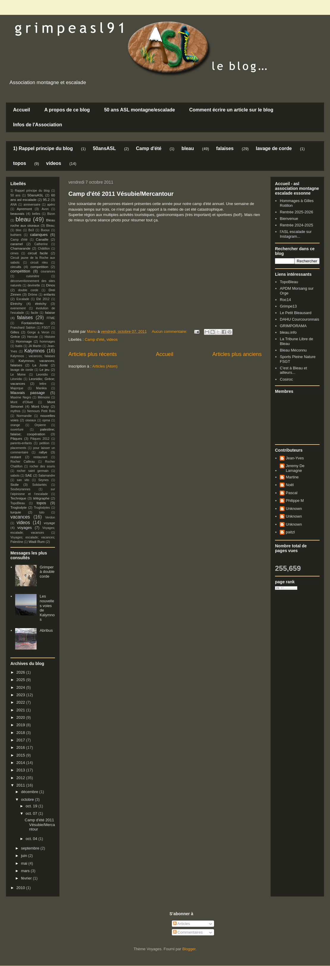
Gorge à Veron (38, 332)
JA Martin (34, 346)
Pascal (291, 493)
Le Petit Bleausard (295, 313)
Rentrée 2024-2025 (296, 225)
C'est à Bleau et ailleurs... (293, 370)
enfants (49, 294)
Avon (45, 209)
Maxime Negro (20, 397)
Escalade (22, 299)
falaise (50, 312)
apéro (51, 204)
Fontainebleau (32, 323)
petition (45, 443)
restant (15, 457)
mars (26, 871)
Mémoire (44, 397)
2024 (21, 687)
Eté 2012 (42, 299)
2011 (21, 785)
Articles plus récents (92, 354)
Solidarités (39, 484)
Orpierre (40, 425)
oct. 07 (32, 813)
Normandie (24, 415)
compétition (20, 271)
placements (18, 448)
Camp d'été (148, 148)
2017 (21, 740)
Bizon (51, 213)
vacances (20, 516)
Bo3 (31, 230)
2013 (21, 770)
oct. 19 (32, 806)
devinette (33, 285)
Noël (290, 485)
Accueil (21, 109)
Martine (292, 477)
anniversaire (31, 204)
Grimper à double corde (47, 572)
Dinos (50, 285)
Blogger (188, 949)
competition (39, 267)
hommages (47, 341)
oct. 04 (32, 838)
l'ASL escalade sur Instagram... (296, 234)
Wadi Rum (37, 541)
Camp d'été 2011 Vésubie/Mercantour (121, 193)
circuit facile (38, 253)
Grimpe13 (288, 306)
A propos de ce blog (67, 109)
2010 (21, 887)
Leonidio (42, 374)
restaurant (40, 457)
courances (48, 271)
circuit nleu (39, 262)
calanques (39, 234)
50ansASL (104, 148)
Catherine (41, 244)
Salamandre (46, 475)
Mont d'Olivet (21, 402)
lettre (43, 383)
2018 (21, 732)
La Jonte (40, 365)
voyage (49, 523)
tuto (41, 512)
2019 (21, 725)
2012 (21, 778)
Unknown (294, 508)
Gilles (14, 332)
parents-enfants (21, 443)
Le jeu (44, 369)
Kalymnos (34, 350)
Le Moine (18, 374)
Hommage (24, 341)
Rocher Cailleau (22, 461)
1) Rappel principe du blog (43, 148)
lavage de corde (274, 148)
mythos (15, 411)
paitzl (290, 532)
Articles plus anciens (237, 354)
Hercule (32, 336)
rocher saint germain (33, 470)
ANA (13, 204)
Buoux (45, 230)
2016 (21, 747)
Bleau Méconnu (293, 350)
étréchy (40, 303)
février (27, 878)
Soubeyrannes (20, 489)
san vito (23, 480)
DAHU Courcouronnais (299, 319)
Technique (18, 498)
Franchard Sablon (22, 327)
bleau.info (288, 332)
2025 (21, 679)
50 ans (15, 195)
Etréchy (16, 303)
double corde (28, 290)
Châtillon (44, 248)
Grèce (15, 336)
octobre (28, 799)
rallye (43, 452)
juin (24, 855)
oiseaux (31, 420)
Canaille (42, 239)
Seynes (43, 480)
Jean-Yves (295, 458)
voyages (25, 527)
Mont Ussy (40, 406)
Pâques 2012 (39, 438)
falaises (225, 148)
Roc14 (285, 299)
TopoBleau (17, 503)
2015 (21, 755)
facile (34, 312)
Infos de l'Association (37, 124)
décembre (30, 791)
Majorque (16, 388)
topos (19, 163)
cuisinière (32, 276)
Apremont (24, 209)
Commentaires (188, 932)
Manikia (41, 388)
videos (53, 163)
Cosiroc (286, 379)
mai (25, 863)
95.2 (46, 199)
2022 (21, 702)
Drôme (32, 294)
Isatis (18, 346)
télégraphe (41, 498)
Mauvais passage (27, 392)
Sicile (14, 484)
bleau (187, 148)
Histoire (50, 336)
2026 (21, 672)
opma (46, 420)
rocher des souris (42, 466)
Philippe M (295, 500)
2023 (21, 695)
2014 (21, 762)
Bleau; (50, 225)
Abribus (46, 630)
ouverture (16, 429)
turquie (15, 512)
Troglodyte (18, 507)
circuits (15, 267)
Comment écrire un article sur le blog (231, 109)
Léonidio (16, 379)
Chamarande (20, 248)
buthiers (15, 235)
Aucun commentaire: (170, 331)
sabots (15, 475)
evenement (18, 308)
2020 (21, 717)
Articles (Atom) (104, 366)
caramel (16, 244)
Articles (181, 923)
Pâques (16, 438)
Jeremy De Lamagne (295, 468)
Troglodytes (42, 507)
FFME (51, 318)
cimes (14, 253)
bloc (18, 230)
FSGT (46, 327)
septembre (30, 848)
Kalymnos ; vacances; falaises (32, 356)
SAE (28, 475)
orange (15, 425)
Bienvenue (289, 218)
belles (36, 213)
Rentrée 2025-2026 (296, 212)
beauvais (17, 213)
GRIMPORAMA (293, 326)
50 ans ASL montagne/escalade (139, 109)
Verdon (50, 517)
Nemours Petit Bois (41, 411)
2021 (21, 710)
